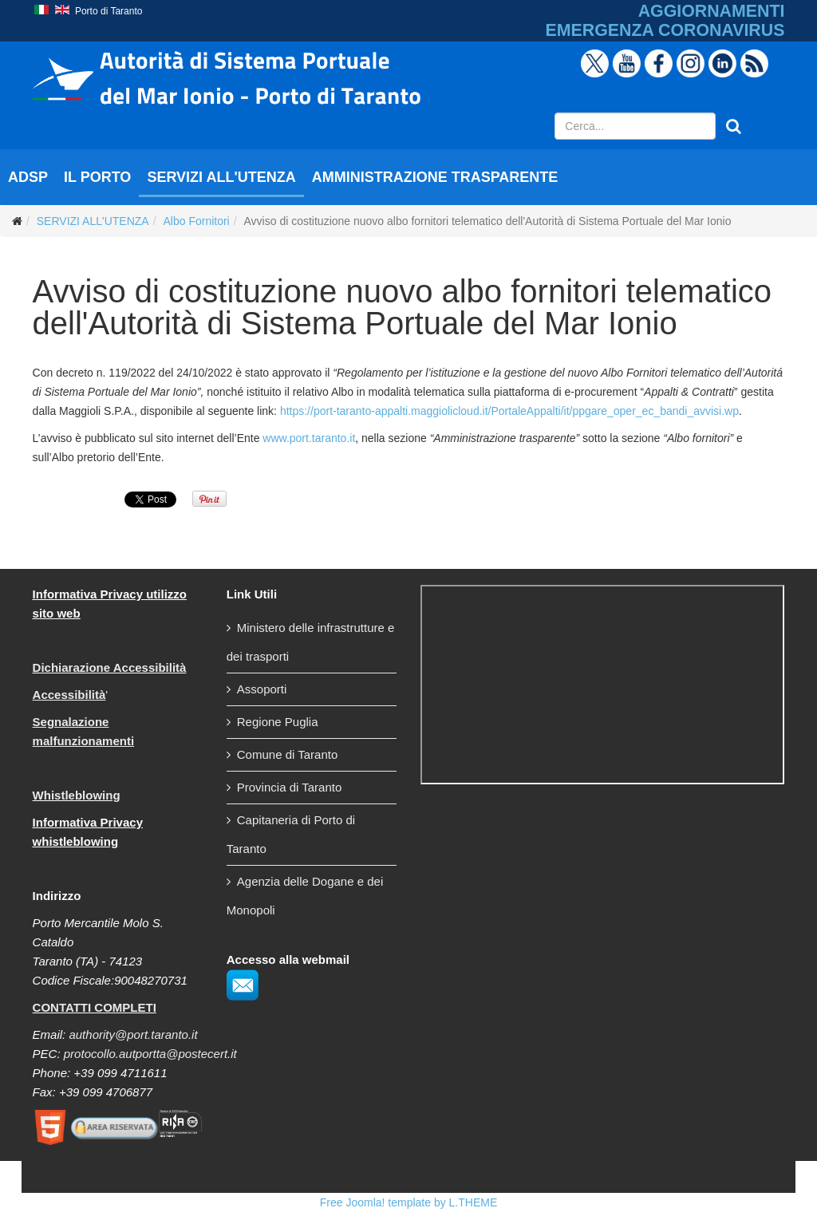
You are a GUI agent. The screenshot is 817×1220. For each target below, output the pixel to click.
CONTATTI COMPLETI (94, 1007)
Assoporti (262, 689)
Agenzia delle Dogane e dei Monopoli (305, 896)
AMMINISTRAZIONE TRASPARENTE (435, 177)
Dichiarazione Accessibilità (110, 667)
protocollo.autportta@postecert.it (150, 1053)
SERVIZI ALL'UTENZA (221, 177)
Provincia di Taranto (289, 787)
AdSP (28, 177)
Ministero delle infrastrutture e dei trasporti (311, 642)
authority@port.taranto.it (133, 1034)
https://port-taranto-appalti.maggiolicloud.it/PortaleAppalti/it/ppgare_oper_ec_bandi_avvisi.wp (509, 411)
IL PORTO (97, 177)
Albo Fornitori (196, 221)
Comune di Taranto (287, 754)
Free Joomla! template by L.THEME (409, 1202)
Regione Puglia (277, 721)
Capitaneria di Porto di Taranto (291, 834)
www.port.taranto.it (308, 438)
